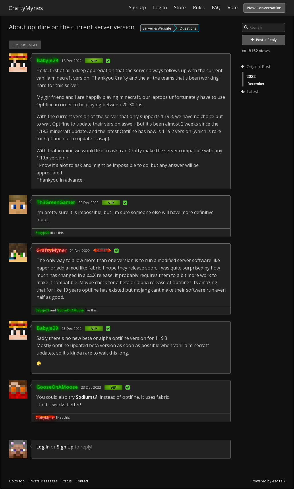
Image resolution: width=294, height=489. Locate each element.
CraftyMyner (51, 250)
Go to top (17, 481)
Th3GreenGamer (55, 202)
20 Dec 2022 (88, 202)
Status (66, 481)
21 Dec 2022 (80, 250)
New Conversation (264, 7)
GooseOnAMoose (70, 310)
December (256, 83)
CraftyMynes (26, 8)
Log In (43, 447)
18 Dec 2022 (71, 60)
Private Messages (43, 481)
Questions (188, 28)
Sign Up (65, 447)
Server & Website (157, 28)
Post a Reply (264, 39)
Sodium (86, 397)
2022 (251, 76)
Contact (82, 481)
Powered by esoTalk (268, 481)
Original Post (256, 66)
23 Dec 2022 (71, 328)
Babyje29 (47, 60)
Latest (250, 91)
